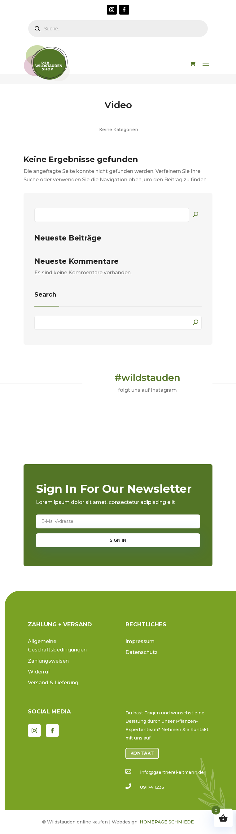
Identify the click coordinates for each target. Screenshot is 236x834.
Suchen (195, 214)
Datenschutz (141, 652)
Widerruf (39, 672)
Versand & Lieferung (53, 683)
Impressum (140, 641)
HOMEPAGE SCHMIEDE (167, 822)
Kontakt (142, 753)
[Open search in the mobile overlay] (118, 28)
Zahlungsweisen (48, 661)
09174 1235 (152, 787)
